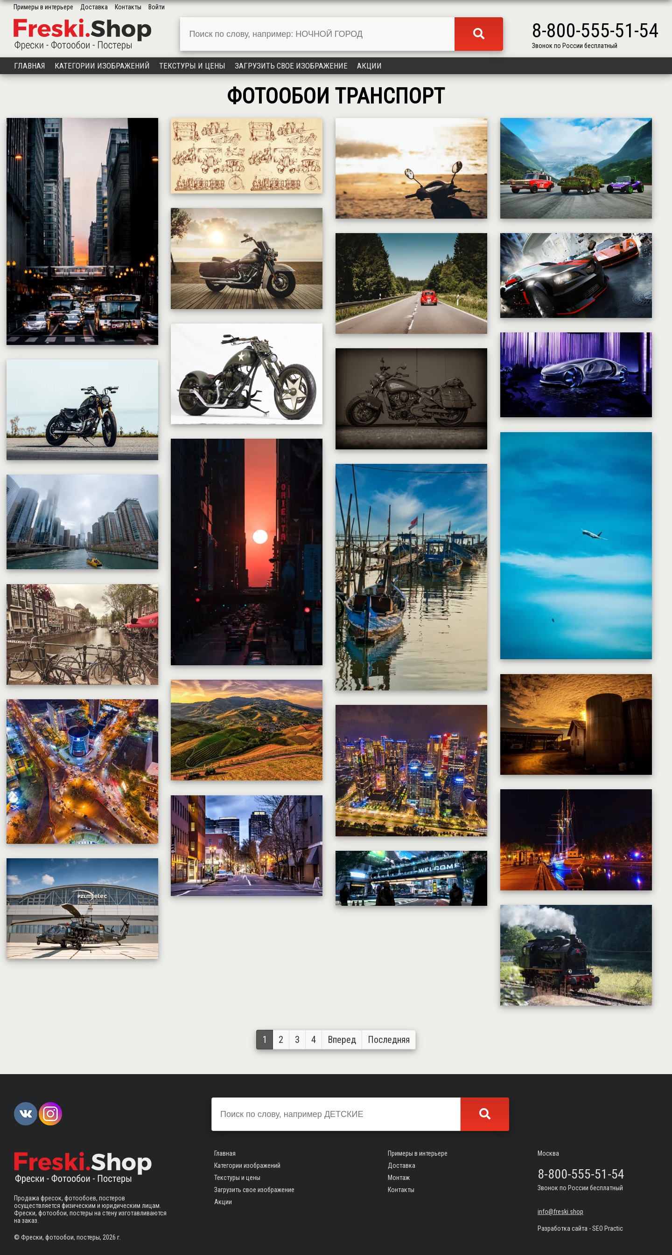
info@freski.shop (560, 1211)
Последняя (389, 1039)
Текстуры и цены (192, 65)
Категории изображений (102, 65)
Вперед (342, 1039)
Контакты (128, 7)
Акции (369, 65)
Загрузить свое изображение (291, 65)
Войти (156, 7)
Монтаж (399, 1177)
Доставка (94, 7)
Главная (29, 65)
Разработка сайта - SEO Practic (580, 1228)
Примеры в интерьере (43, 7)
